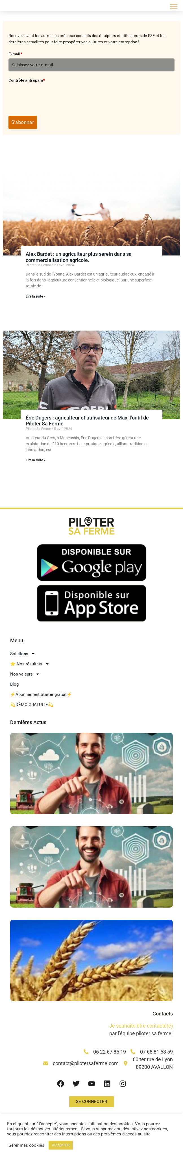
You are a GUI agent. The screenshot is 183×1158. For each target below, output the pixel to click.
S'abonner (24, 123)
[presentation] (51, 96)
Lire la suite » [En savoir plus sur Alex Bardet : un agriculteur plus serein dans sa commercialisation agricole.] (35, 298)
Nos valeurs (25, 676)
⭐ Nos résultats (29, 665)
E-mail (15, 53)
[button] (173, 6)
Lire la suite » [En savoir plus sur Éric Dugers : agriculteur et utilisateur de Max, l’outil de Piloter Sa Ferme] (35, 462)
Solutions (22, 655)
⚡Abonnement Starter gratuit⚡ (41, 696)
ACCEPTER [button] (60, 1145)
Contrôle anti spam (26, 80)
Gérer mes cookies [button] (26, 1145)
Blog (14, 686)
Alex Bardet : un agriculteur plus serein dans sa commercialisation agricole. (79, 259)
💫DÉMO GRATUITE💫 (31, 706)
